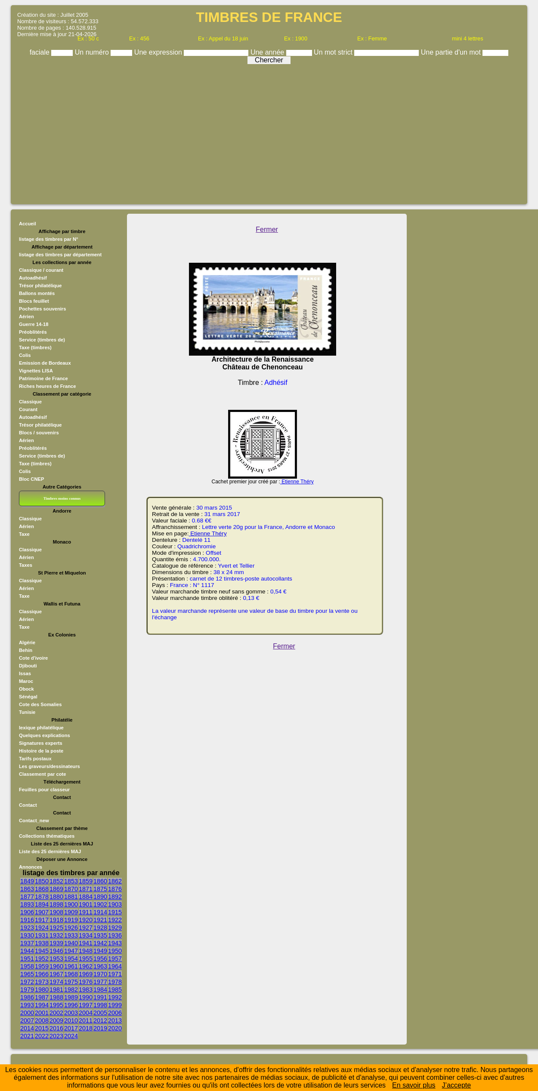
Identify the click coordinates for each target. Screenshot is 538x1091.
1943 (115, 943)
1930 (27, 935)
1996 (71, 1005)
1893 (27, 904)
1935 (100, 935)
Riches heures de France (47, 386)
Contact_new (34, 820)
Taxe (24, 534)
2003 (71, 1012)
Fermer (267, 229)
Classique (30, 401)
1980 (42, 989)
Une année (268, 52)
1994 (42, 1005)
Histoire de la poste (41, 750)
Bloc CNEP (31, 479)
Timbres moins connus (61, 498)
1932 (56, 935)
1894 (42, 904)
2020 (115, 1028)
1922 (115, 919)
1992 (115, 997)
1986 (27, 997)
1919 (71, 919)
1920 (86, 919)
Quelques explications (44, 735)
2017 (71, 1028)
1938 (42, 943)
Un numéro (93, 52)
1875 (100, 888)
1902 (100, 904)
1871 (86, 888)
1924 (42, 927)
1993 (27, 1005)
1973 (42, 981)
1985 (115, 989)
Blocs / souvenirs (39, 432)
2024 (71, 1036)
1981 (56, 989)
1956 (100, 958)
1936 (115, 935)
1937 (27, 943)
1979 (27, 989)
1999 (115, 1005)
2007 (27, 1020)
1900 (71, 904)
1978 (115, 981)
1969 (86, 974)
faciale (41, 52)
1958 (27, 966)
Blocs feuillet (34, 301)
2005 (100, 1012)
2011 (86, 1020)
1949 (100, 950)
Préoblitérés (33, 332)
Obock (26, 688)
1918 (56, 919)
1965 (27, 974)
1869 (56, 888)
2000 (27, 1012)
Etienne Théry (297, 482)
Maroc (26, 681)
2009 (56, 1020)
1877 (27, 896)
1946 (56, 950)
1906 (27, 912)
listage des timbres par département (60, 254)
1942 (100, 943)
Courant (28, 409)
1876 (115, 888)
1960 (56, 966)
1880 (56, 896)
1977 (100, 981)
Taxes (25, 565)
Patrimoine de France (43, 378)
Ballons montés (37, 293)
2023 (56, 1036)
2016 (56, 1028)
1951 (27, 958)
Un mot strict (334, 52)
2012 (100, 1020)
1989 (71, 997)
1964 (115, 966)
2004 (86, 1012)
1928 (100, 927)
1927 (86, 927)
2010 (71, 1020)
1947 (71, 950)
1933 (71, 935)
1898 (56, 904)
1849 (27, 881)
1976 (86, 981)
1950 (115, 950)
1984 (100, 989)
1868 (42, 888)
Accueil (27, 223)
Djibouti (28, 665)
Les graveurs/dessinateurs (49, 766)
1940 (71, 943)
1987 (42, 997)
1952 (42, 958)
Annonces (30, 867)
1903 (115, 904)
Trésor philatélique (40, 285)
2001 (42, 1012)
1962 (86, 966)
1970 (100, 974)
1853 (71, 881)
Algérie (27, 642)
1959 (42, 966)
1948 (86, 950)
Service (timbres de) (42, 339)
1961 (71, 966)
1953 (56, 958)
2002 (56, 1012)
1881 (71, 896)
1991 (100, 997)
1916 (27, 919)
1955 (86, 958)
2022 (42, 1036)
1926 (71, 927)
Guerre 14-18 (33, 324)
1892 (115, 896)
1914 (100, 912)
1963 (100, 966)
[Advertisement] (269, 132)
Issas (25, 673)
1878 (42, 896)
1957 (115, 958)
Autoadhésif (33, 277)
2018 (86, 1028)
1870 (71, 888)
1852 (56, 881)
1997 (86, 1005)
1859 (86, 881)
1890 (100, 896)
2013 (115, 1020)
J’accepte (456, 1085)
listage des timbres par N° (48, 239)
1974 (56, 981)
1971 (115, 974)
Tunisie (27, 712)
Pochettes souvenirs (42, 308)
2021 (27, 1036)
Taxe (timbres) (35, 347)
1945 (42, 950)
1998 (100, 1005)
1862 (115, 881)
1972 (27, 981)
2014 (27, 1028)
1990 (86, 997)
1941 (86, 943)
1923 (27, 927)
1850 (42, 881)
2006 (115, 1012)
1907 (42, 912)
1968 (71, 974)
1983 (86, 989)
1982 (71, 989)
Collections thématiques (46, 836)
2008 (42, 1020)
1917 (42, 919)
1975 (71, 981)
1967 (56, 974)
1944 (27, 950)
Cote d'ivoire (33, 658)
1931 (42, 935)
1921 (100, 919)
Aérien (26, 316)
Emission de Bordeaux (45, 363)
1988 (56, 997)
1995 (56, 1005)
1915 (115, 912)
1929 (115, 927)
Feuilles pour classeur (44, 789)
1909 (71, 912)
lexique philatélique (41, 727)
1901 (86, 904)
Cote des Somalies (40, 704)
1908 (56, 912)
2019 (100, 1028)
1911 (86, 912)
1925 (56, 927)
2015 (42, 1028)
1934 (86, 935)
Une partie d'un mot (452, 52)
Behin (25, 650)
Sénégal (28, 696)
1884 (86, 896)
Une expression (159, 52)
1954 (71, 958)
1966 (42, 974)
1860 (100, 881)
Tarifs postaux (35, 758)
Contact (28, 805)
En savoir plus (414, 1085)
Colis (25, 355)
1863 (27, 888)
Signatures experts (40, 743)
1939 (56, 943)
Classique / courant (41, 270)
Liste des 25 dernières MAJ (50, 851)
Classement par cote (42, 774)
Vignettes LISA (36, 370)
